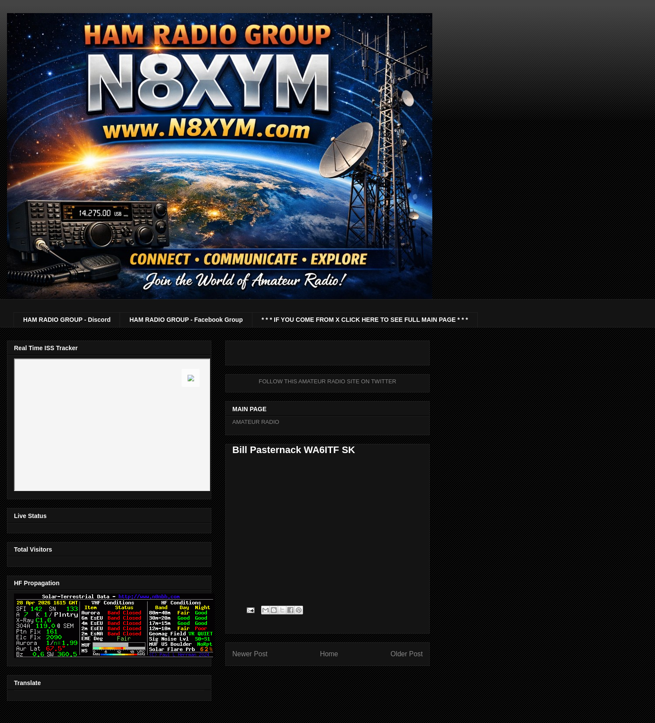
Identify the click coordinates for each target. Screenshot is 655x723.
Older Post (406, 654)
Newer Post (250, 654)
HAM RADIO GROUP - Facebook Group (186, 319)
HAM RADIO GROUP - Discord (66, 319)
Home (329, 654)
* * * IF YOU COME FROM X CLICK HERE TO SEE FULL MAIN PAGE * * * (365, 319)
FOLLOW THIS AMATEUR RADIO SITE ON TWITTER (327, 381)
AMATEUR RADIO (255, 422)
